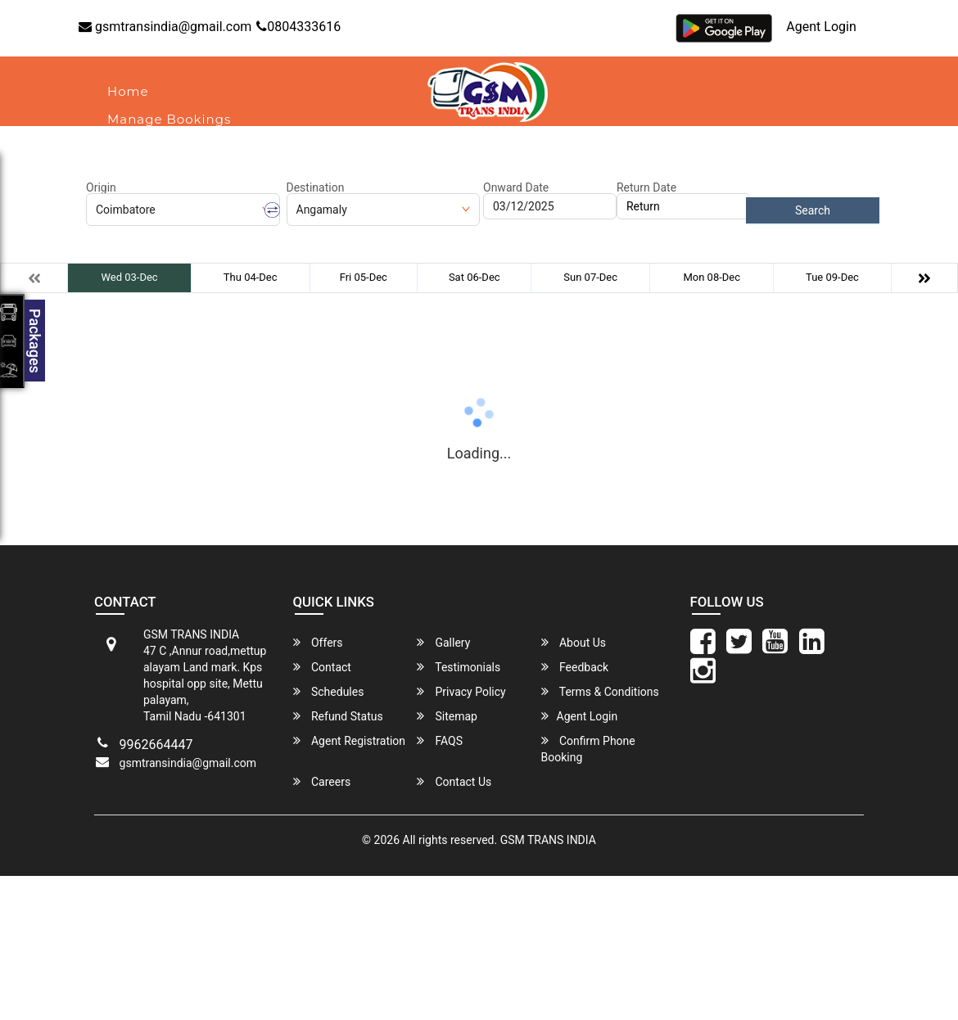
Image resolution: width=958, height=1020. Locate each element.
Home (128, 91)
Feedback (575, 667)
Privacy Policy (461, 691)
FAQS (440, 740)
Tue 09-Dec (832, 277)
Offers (318, 642)
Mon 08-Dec (711, 277)
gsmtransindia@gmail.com (165, 26)
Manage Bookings (169, 119)
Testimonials (458, 667)
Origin (101, 187)
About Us (139, 147)
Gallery (443, 642)
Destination (316, 187)
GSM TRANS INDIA (548, 839)
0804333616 (298, 26)
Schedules (328, 691)
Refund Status (338, 716)
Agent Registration (349, 740)
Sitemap (447, 716)
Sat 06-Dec (474, 277)
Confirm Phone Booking (588, 748)
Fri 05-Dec (363, 277)
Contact (223, 147)
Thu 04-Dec (251, 277)
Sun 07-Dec (590, 277)
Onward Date (516, 187)
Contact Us (454, 781)
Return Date (646, 187)
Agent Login (821, 26)
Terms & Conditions (600, 691)
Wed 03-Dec (129, 277)
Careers (322, 781)
